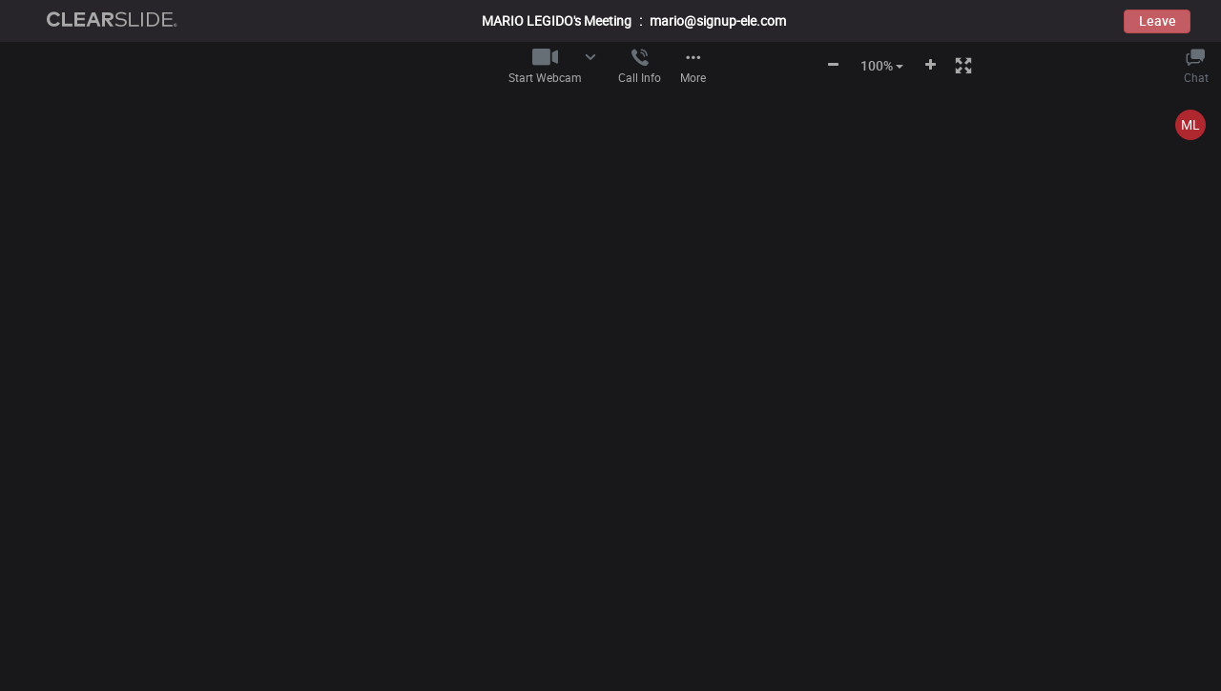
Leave (1157, 20)
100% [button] (881, 65)
